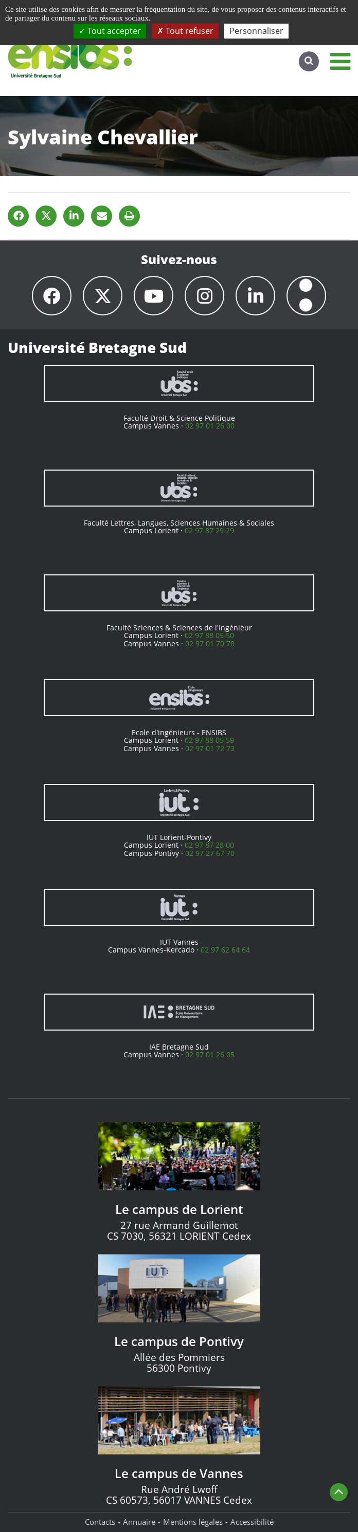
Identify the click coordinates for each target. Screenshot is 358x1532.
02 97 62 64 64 (225, 950)
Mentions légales (193, 1522)
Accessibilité (252, 1522)
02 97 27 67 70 (210, 853)
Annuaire (139, 1522)
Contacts (100, 1522)
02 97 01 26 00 (210, 425)
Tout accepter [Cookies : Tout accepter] (110, 30)
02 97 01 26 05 (210, 1054)
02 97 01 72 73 (210, 748)
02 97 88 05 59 (209, 740)
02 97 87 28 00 (209, 845)
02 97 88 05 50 (209, 635)
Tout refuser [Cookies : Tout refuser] (185, 30)
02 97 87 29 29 (209, 530)
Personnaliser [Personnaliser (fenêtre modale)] (256, 30)
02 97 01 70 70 (210, 643)
